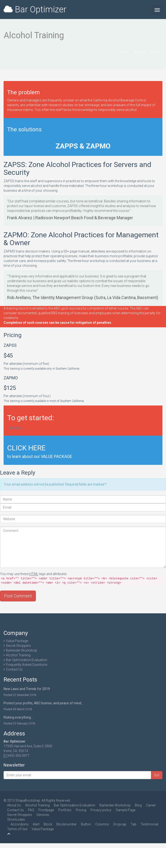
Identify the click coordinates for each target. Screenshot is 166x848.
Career (151, 805)
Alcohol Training (18, 655)
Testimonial (149, 824)
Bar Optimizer (35, 9)
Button (86, 824)
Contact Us (14, 669)
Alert (36, 824)
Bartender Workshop (21, 650)
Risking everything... (18, 717)
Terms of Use (17, 829)
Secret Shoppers (18, 646)
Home (123, 52)
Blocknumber (67, 824)
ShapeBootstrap (27, 800)
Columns (102, 824)
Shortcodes (16, 819)
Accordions (19, 824)
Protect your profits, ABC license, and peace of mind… (43, 703)
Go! (156, 775)
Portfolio (64, 810)
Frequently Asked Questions (26, 665)
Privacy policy (100, 810)
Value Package (17, 641)
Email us (16, 428)
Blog (138, 805)
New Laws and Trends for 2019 (27, 689)
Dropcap (119, 824)
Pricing (81, 810)
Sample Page (125, 810)
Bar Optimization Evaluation (26, 660)
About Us (14, 805)
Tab (133, 824)
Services (42, 815)
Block (48, 824)
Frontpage (46, 810)
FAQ (31, 810)
